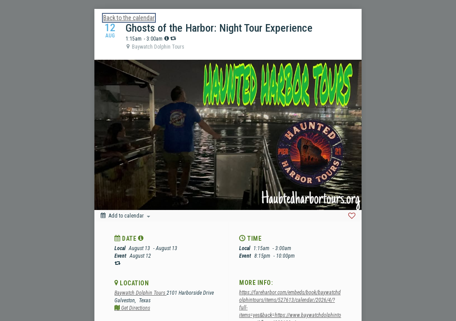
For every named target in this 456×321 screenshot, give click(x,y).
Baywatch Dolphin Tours (140, 293)
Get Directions (132, 308)
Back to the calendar (129, 17)
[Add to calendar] (125, 216)
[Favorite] (351, 215)
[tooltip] (166, 38)
